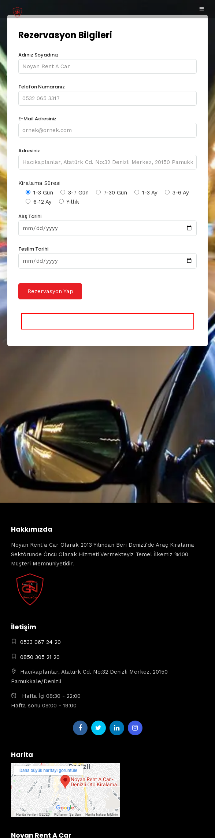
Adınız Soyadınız (107, 60)
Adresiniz (107, 156)
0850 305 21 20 (40, 657)
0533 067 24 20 (40, 642)
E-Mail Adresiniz (107, 124)
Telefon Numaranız (107, 92)
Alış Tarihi (107, 222)
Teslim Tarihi (107, 255)
